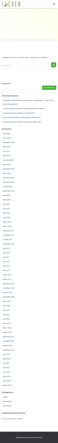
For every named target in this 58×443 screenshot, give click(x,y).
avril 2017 (6, 266)
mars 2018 (6, 217)
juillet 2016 (7, 306)
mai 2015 (6, 368)
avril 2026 (6, 134)
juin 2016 (6, 310)
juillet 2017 (7, 253)
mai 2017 (6, 262)
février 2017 (7, 275)
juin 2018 (6, 204)
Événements (7, 401)
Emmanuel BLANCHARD (33, 437)
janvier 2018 (7, 226)
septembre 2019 (8, 169)
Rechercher (6, 84)
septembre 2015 (8, 350)
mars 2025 (6, 156)
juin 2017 (6, 257)
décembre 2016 (8, 284)
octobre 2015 (7, 345)
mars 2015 (6, 376)
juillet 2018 (7, 200)
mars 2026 (6, 138)
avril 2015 (6, 372)
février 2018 (7, 222)
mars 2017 (6, 270)
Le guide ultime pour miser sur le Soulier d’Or (19, 113)
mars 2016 (6, 323)
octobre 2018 (7, 187)
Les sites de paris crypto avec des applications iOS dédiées (24, 108)
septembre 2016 (8, 297)
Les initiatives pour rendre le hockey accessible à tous (22, 122)
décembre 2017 (8, 231)
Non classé (7, 406)
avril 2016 (6, 319)
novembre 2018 (8, 182)
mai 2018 (6, 209)
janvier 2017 (7, 279)
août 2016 (6, 301)
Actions (5, 397)
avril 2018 (6, 213)
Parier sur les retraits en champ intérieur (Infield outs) (22, 117)
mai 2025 (6, 151)
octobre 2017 (7, 239)
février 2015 (7, 381)
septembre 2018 (8, 191)
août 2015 (6, 354)
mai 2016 (6, 315)
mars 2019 (6, 173)
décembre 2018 (8, 178)
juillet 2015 (7, 359)
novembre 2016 (8, 288)
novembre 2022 (8, 160)
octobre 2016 (7, 292)
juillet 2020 (7, 164)
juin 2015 (6, 363)
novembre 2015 (8, 341)
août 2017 (6, 248)
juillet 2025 (7, 147)
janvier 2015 (7, 385)
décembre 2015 (8, 337)
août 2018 (6, 195)
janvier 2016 (7, 332)
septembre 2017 (8, 244)
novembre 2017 (8, 235)
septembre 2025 (8, 142)
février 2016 (7, 328)
